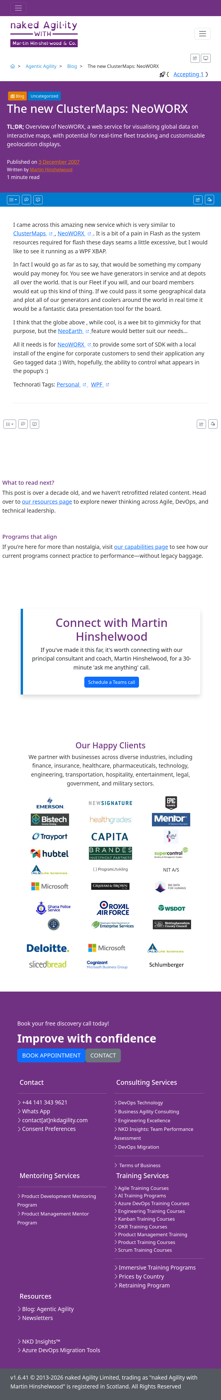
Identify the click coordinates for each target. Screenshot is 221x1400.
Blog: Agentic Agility (45, 1309)
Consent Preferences (46, 1129)
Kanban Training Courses (144, 1219)
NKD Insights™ (38, 1341)
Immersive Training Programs (155, 1267)
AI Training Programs (140, 1195)
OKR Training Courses (140, 1226)
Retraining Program (142, 1285)
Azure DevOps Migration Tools (58, 1350)
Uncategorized (44, 96)
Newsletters (35, 1318)
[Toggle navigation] (18, 8)
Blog (72, 66)
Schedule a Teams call (111, 682)
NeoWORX (75, 233)
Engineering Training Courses (149, 1211)
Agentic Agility (41, 66)
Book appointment (51, 1055)
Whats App (33, 1111)
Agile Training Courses (141, 1188)
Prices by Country (139, 1276)
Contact (103, 1055)
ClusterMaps (34, 233)
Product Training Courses (144, 1242)
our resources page (47, 501)
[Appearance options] (206, 58)
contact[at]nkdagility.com (52, 1120)
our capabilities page (141, 547)
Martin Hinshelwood (51, 169)
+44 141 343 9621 (42, 1102)
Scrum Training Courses (143, 1250)
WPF (100, 384)
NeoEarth (74, 331)
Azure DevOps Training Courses (151, 1203)
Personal (72, 384)
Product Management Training (150, 1234)
